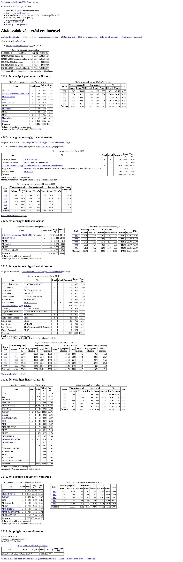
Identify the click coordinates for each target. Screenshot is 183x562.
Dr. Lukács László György (12, 165)
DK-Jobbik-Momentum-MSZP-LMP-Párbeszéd (43, 165)
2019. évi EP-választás (109, 37)
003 (64, 97)
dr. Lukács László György (46, 147)
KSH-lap (9, 24)
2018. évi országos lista (87, 37)
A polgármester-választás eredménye (32, 545)
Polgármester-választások (131, 37)
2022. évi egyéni (29, 37)
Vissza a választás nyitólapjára (71, 559)
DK (25, 287)
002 (64, 94)
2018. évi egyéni (68, 37)
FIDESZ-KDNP (8, 96)
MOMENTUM (8, 509)
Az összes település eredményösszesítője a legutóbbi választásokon (28, 559)
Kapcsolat (91, 559)
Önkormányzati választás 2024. (14, 2)
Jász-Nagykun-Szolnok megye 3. (19, 45)
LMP (26, 318)
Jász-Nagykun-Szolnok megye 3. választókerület (42, 142)
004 (64, 100)
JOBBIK (27, 306)
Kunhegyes (24, 13)
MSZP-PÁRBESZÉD (11, 439)
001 (64, 91)
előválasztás (22, 147)
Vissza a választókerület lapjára (14, 216)
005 (64, 103)
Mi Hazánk (6, 109)
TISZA (5, 121)
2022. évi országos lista (48, 37)
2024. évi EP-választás (10, 37)
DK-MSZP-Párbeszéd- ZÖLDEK (15, 93)
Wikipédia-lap (22, 24)
